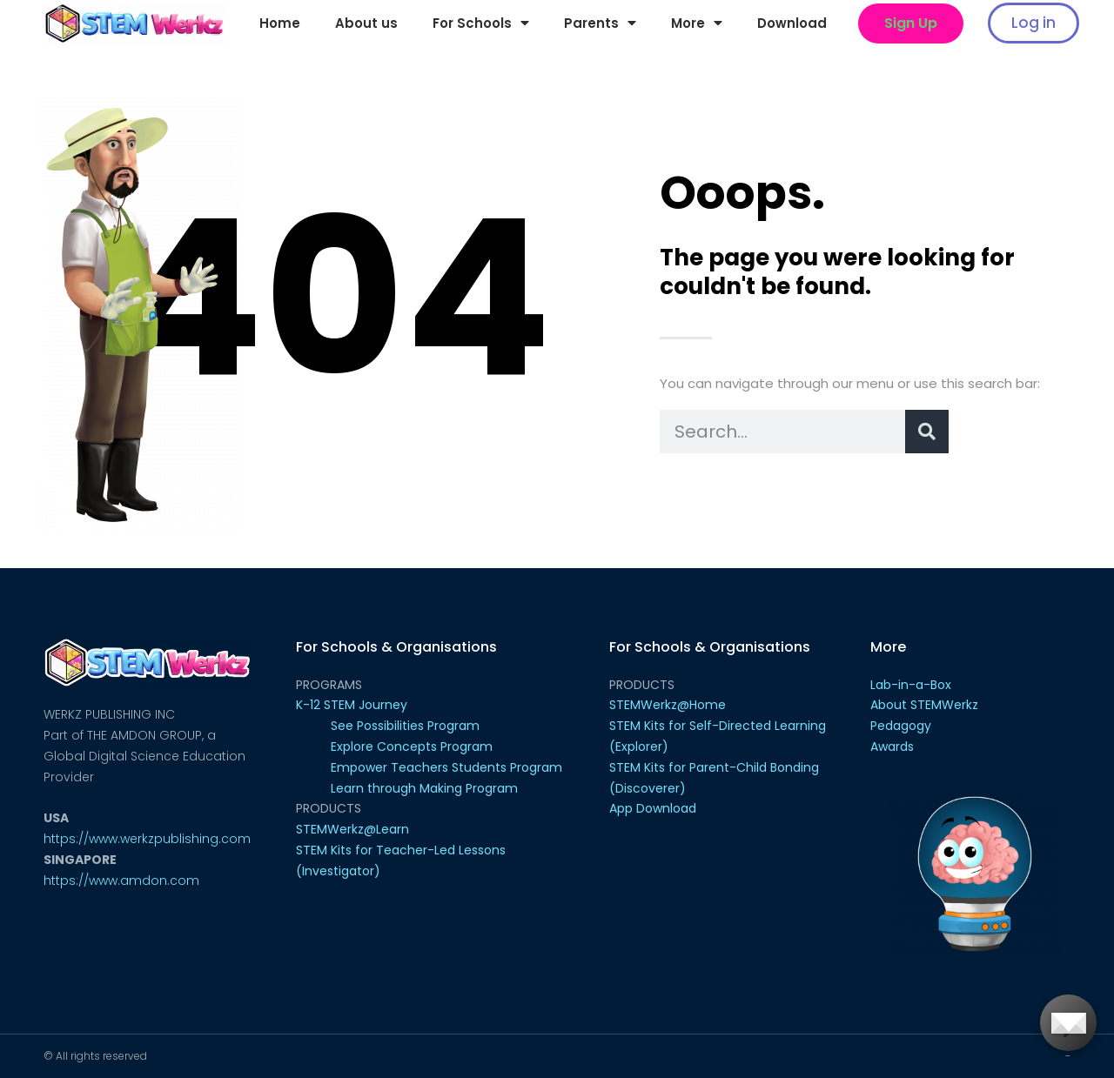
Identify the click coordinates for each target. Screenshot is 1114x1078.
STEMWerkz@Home (667, 704)
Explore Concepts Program (412, 746)
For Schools (481, 23)
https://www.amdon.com (121, 880)
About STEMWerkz (924, 704)
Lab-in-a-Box (910, 684)
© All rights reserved (95, 1055)
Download (792, 23)
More (696, 23)
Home (279, 23)
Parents (600, 23)
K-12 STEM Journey (351, 704)
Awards (892, 746)
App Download (652, 808)
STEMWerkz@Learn (352, 829)
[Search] (927, 431)
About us (366, 23)
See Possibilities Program (405, 725)
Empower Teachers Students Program (446, 767)
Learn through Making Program (424, 788)
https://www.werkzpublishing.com (147, 838)
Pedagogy (900, 725)
